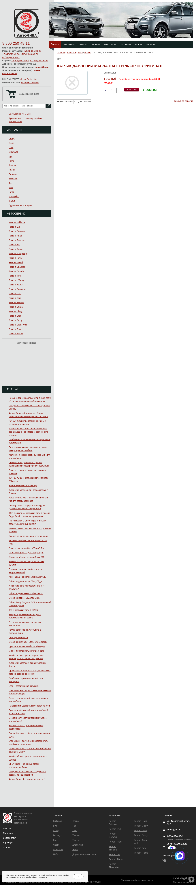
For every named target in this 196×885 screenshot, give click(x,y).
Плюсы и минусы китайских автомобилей (29, 706)
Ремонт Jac (14, 244)
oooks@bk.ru (42, 67)
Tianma (12, 165)
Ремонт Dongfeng (17, 289)
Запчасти (55, 44)
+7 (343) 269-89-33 (39, 60)
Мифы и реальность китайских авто (26, 651)
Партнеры (95, 44)
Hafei (11, 192)
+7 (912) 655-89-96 (176, 844)
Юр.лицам (8, 842)
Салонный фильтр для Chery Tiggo (26, 552)
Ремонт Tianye (16, 249)
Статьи (138, 44)
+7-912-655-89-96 (29, 82)
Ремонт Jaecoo (16, 302)
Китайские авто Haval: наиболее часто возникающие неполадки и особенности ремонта (29, 431)
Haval (11, 161)
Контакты (150, 44)
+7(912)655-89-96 (32, 51)
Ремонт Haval (15, 258)
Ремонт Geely (15, 320)
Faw (11, 187)
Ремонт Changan (17, 267)
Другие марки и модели (20, 205)
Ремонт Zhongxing (18, 253)
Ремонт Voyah (16, 307)
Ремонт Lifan (15, 316)
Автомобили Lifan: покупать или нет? (27, 779)
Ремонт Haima (16, 333)
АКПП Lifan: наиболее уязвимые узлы (27, 577)
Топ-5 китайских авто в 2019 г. (23, 610)
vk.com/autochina (28, 79)
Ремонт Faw (15, 329)
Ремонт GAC (15, 293)
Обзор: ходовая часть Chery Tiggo (25, 581)
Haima (12, 169)
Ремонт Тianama (17, 240)
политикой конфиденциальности (34, 877)
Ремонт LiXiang (16, 280)
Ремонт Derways (17, 231)
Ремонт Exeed (16, 262)
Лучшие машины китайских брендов (27, 646)
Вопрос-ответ (110, 44)
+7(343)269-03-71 (29, 54)
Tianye (12, 201)
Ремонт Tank (15, 276)
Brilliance (13, 178)
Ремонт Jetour (16, 284)
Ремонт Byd (14, 227)
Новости (83, 44)
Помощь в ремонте (18, 637)
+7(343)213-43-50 (10, 54)
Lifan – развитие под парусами (24, 686)
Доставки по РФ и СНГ (20, 114)
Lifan (11, 147)
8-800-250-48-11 (16, 43)
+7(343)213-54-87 (10, 57)
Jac (10, 183)
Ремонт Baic (15, 298)
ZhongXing (14, 196)
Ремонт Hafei (15, 235)
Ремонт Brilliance (17, 222)
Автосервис (69, 44)
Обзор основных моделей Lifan (24, 598)
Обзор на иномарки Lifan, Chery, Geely (28, 642)
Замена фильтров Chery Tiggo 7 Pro (26, 548)
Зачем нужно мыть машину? (23, 485)
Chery (11, 138)
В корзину (131, 89)
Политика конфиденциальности (137, 880)
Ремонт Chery (15, 311)
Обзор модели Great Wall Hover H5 (26, 593)
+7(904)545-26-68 (20, 60)
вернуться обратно (183, 101)
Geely (11, 143)
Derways (13, 174)
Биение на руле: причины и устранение (28, 536)
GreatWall (13, 152)
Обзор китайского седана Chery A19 (26, 557)
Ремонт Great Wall (18, 324)
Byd (10, 156)
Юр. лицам (126, 44)
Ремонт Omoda (16, 271)
